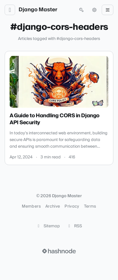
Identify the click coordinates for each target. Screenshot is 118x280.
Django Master (38, 10)
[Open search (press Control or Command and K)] (81, 10)
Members (31, 206)
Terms (90, 206)
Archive (52, 206)
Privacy (72, 206)
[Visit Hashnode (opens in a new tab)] (59, 251)
